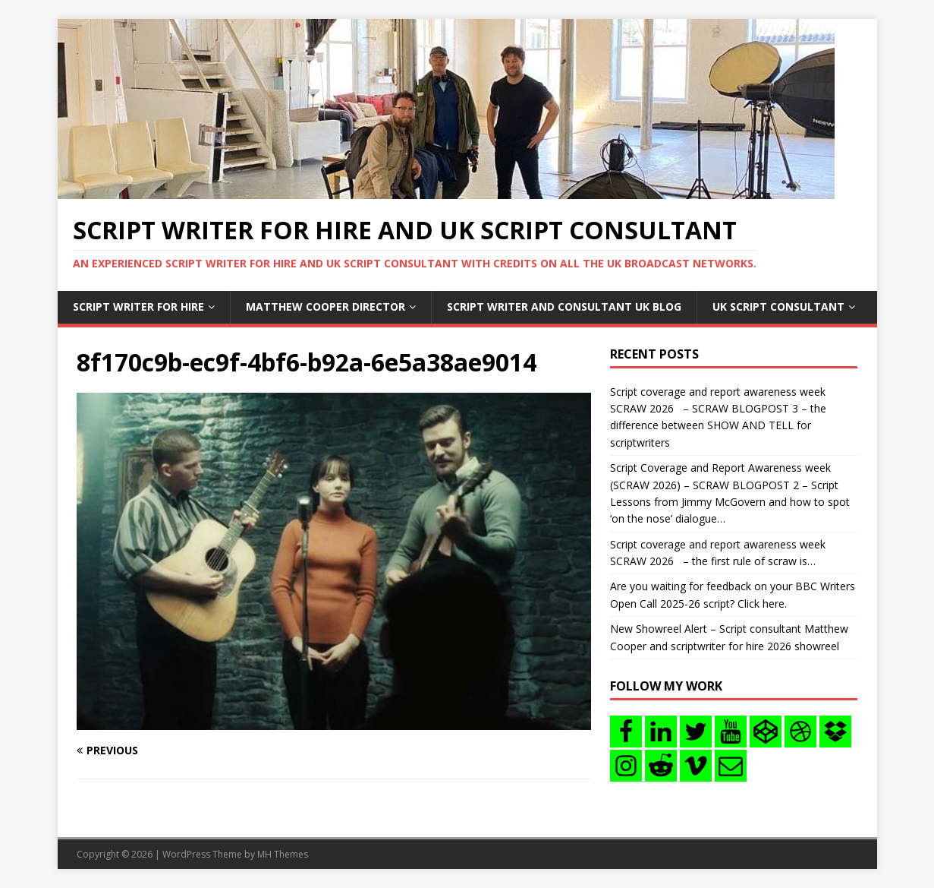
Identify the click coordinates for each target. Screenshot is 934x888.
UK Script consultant (778, 306)
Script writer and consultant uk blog (564, 306)
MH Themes (282, 854)
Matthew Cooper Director (325, 306)
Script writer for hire (138, 306)
